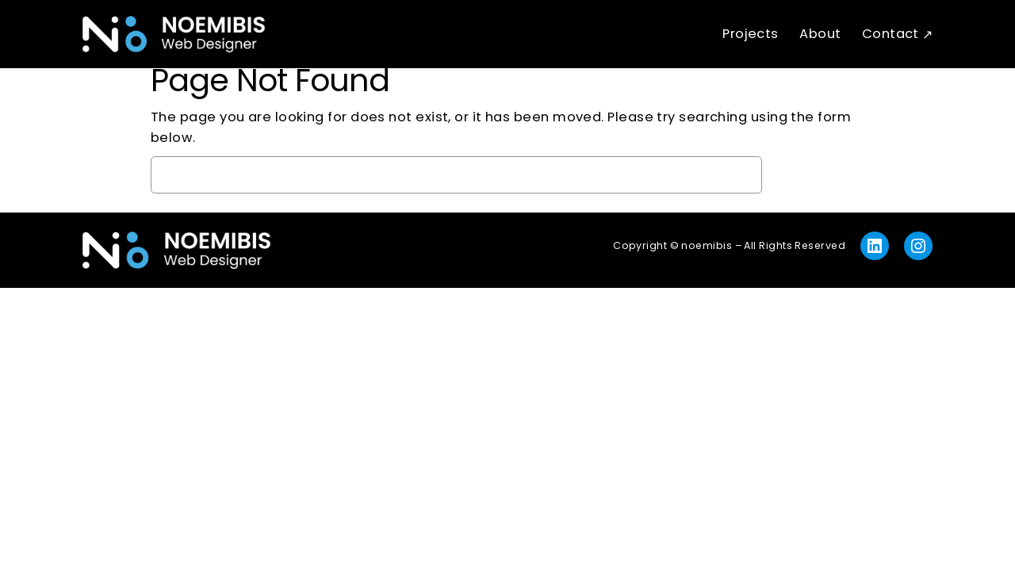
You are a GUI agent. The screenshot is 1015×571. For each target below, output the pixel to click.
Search (817, 174)
